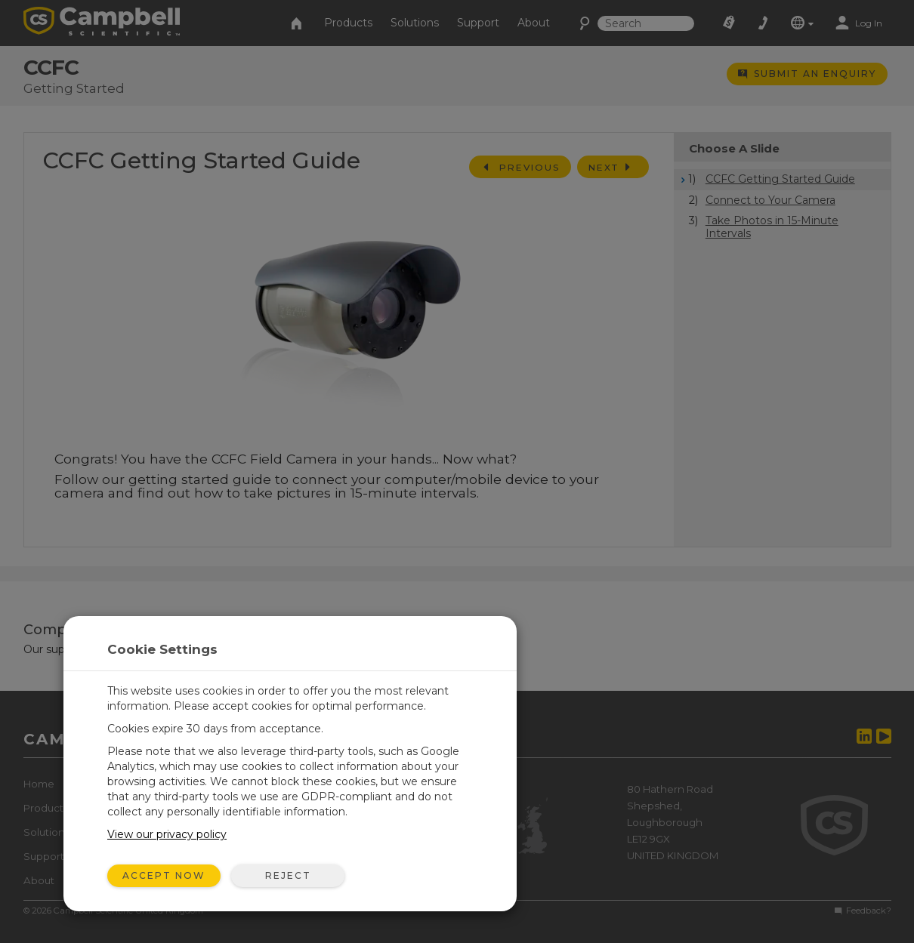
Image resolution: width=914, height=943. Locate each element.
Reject (288, 875)
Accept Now (163, 875)
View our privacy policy (167, 834)
